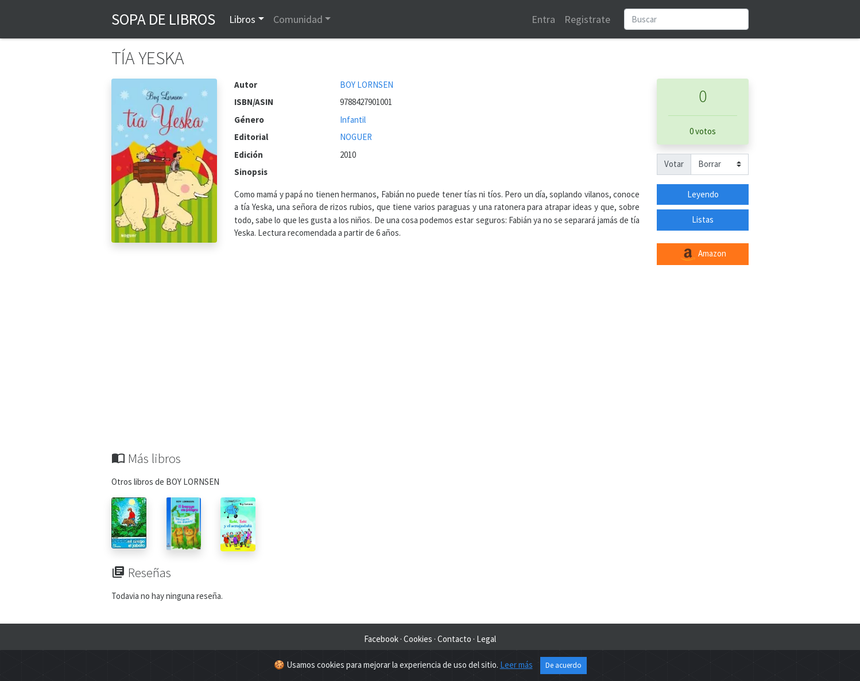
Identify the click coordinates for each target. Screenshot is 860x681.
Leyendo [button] (703, 194)
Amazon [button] (702, 254)
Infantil (353, 119)
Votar (674, 163)
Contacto (454, 638)
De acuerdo (563, 665)
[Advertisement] (430, 365)
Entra (543, 19)
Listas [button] (703, 219)
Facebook (381, 638)
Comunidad (298, 19)
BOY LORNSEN (366, 84)
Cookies (418, 638)
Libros (242, 19)
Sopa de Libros (163, 19)
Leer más (516, 664)
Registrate (587, 19)
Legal (486, 638)
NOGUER (356, 136)
